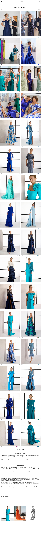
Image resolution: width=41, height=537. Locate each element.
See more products (20, 449)
